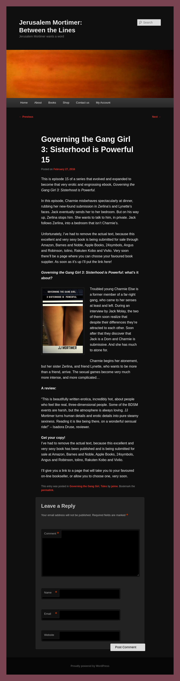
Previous (26, 116)
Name (50, 593)
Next (156, 116)
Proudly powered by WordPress (90, 666)
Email (50, 614)
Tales (104, 486)
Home (24, 102)
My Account (103, 102)
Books (52, 102)
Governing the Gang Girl (84, 486)
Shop (66, 102)
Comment (51, 534)
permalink (47, 490)
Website (49, 634)
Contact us (82, 102)
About (38, 102)
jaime (114, 486)
